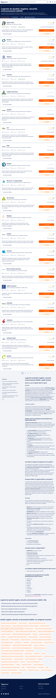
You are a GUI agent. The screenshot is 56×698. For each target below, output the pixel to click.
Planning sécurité (30, 650)
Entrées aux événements (6, 659)
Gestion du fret (22, 670)
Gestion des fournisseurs (36, 642)
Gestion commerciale (6, 625)
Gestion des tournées (27, 664)
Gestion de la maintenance (45, 637)
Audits (23, 667)
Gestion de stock (29, 628)
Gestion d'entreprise (44, 625)
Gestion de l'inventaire (49, 642)
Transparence (3, 688)
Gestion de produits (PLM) (45, 634)
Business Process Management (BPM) (43, 628)
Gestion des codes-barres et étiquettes (9, 661)
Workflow (3, 637)
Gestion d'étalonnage (38, 664)
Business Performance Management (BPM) (22, 645)
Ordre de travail (28, 653)
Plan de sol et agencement (47, 670)
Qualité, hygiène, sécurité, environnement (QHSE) (12, 628)
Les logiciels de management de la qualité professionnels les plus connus (10, 396)
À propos (21, 686)
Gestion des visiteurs (25, 639)
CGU (2, 690)
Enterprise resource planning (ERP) (9, 623)
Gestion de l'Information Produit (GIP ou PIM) (26, 631)
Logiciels (21, 688)
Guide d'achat (14, 17)
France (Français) (46, 694)
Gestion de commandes (39, 645)
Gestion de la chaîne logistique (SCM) (46, 631)
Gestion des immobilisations (33, 661)
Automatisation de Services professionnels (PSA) (12, 653)
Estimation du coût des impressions (9, 670)
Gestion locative (4, 639)
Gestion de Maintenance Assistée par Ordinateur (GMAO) (25, 625)
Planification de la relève (33, 670)
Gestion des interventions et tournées (37, 623)
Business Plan (18, 642)
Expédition (40, 659)
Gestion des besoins (18, 659)
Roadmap (23, 661)
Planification (26, 642)
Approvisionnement (5, 648)
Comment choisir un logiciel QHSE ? (9, 390)
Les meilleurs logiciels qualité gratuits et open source (10, 393)
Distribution (41, 667)
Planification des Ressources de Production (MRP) (12, 656)
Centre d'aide (40, 688)
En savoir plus (46, 30)
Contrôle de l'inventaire (49, 656)
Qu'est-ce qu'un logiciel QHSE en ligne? (9, 381)
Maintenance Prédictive (16, 672)
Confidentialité (3, 686)
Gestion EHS (36, 653)
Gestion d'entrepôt (15, 639)
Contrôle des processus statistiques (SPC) (10, 667)
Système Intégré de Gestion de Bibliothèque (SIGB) (12, 650)
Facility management (6, 645)
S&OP (47, 667)
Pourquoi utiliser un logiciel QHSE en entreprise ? (9, 387)
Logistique (35, 634)
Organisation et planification (7, 5)
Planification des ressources (40, 648)
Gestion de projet (23, 623)
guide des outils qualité (35, 596)
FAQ (21, 17)
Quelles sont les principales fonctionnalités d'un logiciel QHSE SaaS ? (10, 384)
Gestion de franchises (31, 667)
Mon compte (40, 686)
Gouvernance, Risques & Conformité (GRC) (41, 639)
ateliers (18, 664)
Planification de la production (7, 664)
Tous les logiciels (5, 17)
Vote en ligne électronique (7, 642)
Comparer (47, 33)
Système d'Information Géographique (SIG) (21, 648)
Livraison (44, 653)
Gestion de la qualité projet (7, 631)
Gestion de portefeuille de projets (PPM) (21, 634)
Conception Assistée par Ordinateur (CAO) (17, 637)
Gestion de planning (32, 637)
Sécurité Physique (5, 672)
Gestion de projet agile (30, 659)
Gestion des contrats (5, 634)
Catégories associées (30, 17)
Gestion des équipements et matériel (33, 656)
